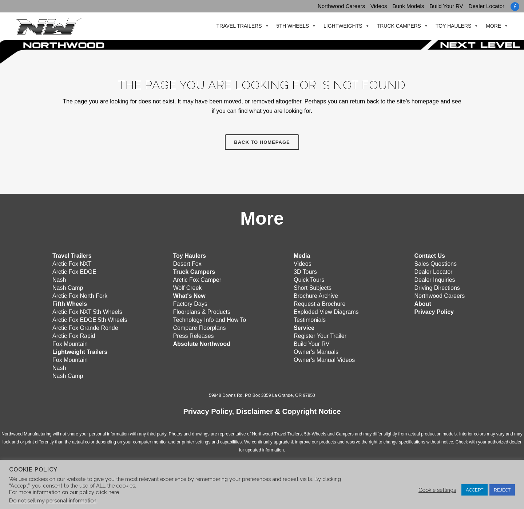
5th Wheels (291, 26)
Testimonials (310, 319)
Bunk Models (408, 6)
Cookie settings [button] (437, 490)
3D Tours (305, 271)
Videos (378, 6)
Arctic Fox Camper (197, 279)
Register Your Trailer (320, 335)
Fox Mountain (70, 343)
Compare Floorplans (199, 327)
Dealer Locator (486, 6)
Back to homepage (262, 142)
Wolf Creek (187, 287)
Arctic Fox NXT (72, 263)
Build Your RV (446, 6)
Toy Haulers (452, 26)
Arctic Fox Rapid (73, 335)
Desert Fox (187, 263)
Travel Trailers (238, 26)
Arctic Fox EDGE (74, 271)
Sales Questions (435, 263)
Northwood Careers (341, 6)
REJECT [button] (502, 490)
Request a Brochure (319, 303)
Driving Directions (437, 287)
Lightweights (342, 26)
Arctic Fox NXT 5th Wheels (87, 311)
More (492, 26)
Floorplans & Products (201, 311)
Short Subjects (313, 287)
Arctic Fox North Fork (79, 295)
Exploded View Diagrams (326, 311)
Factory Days (190, 303)
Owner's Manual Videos (324, 359)
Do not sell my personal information (52, 500)
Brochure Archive (316, 295)
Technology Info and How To (209, 319)
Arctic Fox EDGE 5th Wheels (89, 319)
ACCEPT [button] (474, 490)
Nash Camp (67, 287)
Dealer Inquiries (434, 279)
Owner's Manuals (316, 351)
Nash (59, 279)
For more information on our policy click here (64, 492)
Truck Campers (398, 26)
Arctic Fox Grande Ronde (85, 327)
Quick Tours (309, 279)
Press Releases (193, 335)
